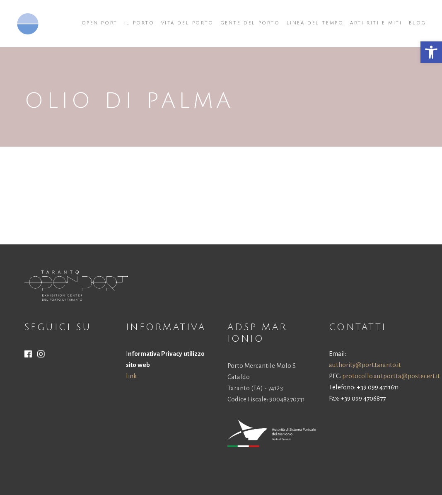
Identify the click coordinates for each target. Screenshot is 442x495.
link (131, 375)
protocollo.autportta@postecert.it (391, 375)
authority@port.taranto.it (365, 364)
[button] (431, 52)
